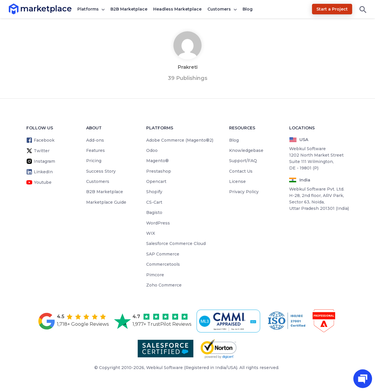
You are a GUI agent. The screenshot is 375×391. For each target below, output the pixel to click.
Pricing (93, 160)
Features (95, 150)
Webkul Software (164, 367)
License (237, 181)
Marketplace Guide (106, 202)
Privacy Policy (244, 191)
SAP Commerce (162, 254)
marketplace (20, 8)
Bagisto (154, 212)
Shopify (154, 191)
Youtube (43, 182)
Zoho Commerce (164, 285)
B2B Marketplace (128, 9)
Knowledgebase (246, 150)
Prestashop (158, 171)
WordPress (158, 223)
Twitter (42, 150)
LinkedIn (43, 171)
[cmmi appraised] (229, 321)
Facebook (44, 140)
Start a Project (332, 9)
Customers (219, 9)
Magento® (157, 160)
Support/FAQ (243, 160)
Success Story (101, 171)
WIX (150, 233)
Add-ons (95, 140)
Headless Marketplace (177, 9)
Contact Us (241, 171)
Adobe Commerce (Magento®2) (179, 140)
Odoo (152, 150)
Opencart (156, 181)
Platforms (88, 9)
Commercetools (163, 264)
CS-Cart (154, 202)
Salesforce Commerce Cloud (176, 243)
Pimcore (155, 274)
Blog (248, 9)
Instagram (44, 161)
